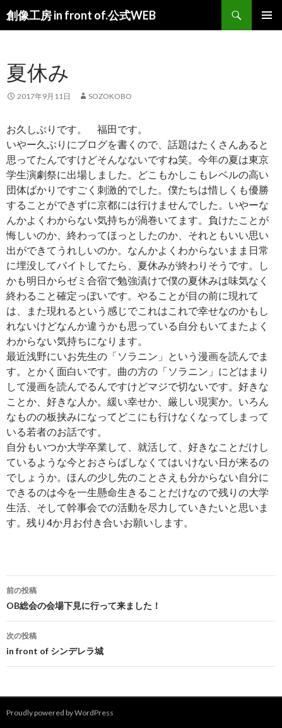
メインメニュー (267, 15)
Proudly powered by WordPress (60, 712)
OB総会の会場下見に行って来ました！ (141, 597)
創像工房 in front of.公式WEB (81, 15)
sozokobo (110, 96)
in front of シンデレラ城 (141, 642)
